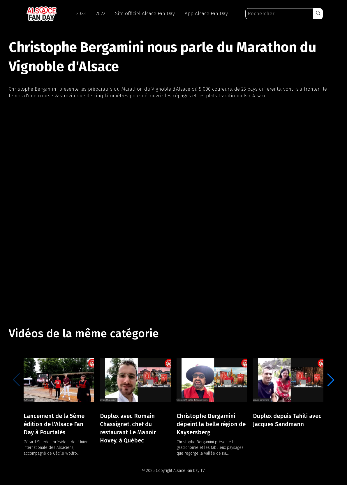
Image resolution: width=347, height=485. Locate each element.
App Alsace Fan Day (206, 13)
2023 (81, 13)
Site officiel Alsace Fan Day (145, 13)
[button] (318, 13)
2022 (100, 13)
